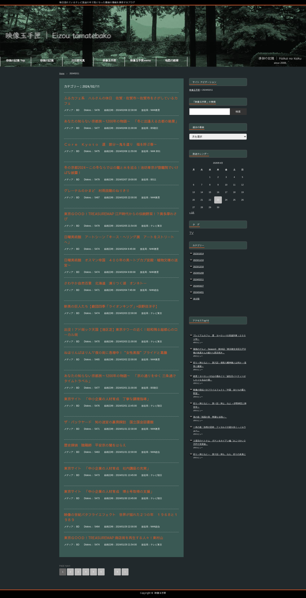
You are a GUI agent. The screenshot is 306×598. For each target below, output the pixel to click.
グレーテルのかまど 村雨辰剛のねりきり (96, 190)
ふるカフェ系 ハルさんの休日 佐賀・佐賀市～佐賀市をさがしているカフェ (121, 101)
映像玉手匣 (160, 592)
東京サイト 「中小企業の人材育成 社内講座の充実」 (107, 468)
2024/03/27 (198, 286)
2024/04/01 (198, 292)
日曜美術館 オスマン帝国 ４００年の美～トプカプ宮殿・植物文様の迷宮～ (121, 263)
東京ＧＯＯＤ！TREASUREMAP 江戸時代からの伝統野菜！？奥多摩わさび (120, 216)
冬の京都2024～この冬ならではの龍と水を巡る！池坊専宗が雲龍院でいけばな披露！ (121, 170)
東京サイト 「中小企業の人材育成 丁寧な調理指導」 (107, 398)
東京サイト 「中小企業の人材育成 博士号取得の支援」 (109, 491)
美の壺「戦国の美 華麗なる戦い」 (210, 417)
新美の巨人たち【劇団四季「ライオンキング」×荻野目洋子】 (111, 306)
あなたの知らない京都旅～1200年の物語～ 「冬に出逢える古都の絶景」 (121, 121)
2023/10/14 (198, 253)
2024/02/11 (198, 279)
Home (61, 73)
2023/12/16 (198, 266)
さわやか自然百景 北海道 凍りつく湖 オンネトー (105, 283)
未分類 (196, 299)
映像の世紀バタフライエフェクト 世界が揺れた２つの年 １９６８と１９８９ (121, 517)
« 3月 (191, 213)
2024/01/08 (198, 273)
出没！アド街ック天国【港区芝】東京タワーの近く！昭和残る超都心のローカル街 (121, 332)
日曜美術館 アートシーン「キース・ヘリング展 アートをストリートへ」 (119, 239)
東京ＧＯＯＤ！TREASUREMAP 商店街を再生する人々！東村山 (113, 537)
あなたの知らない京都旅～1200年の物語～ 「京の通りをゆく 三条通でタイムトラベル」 (120, 378)
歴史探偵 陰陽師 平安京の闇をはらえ (95, 445)
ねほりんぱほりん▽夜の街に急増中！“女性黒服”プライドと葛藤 (115, 352)
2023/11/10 (198, 260)
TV (191, 233)
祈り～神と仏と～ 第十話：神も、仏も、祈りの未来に (219, 454)
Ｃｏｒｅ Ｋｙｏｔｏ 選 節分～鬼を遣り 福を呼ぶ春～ (110, 144)
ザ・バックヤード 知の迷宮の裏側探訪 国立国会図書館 (109, 422)
